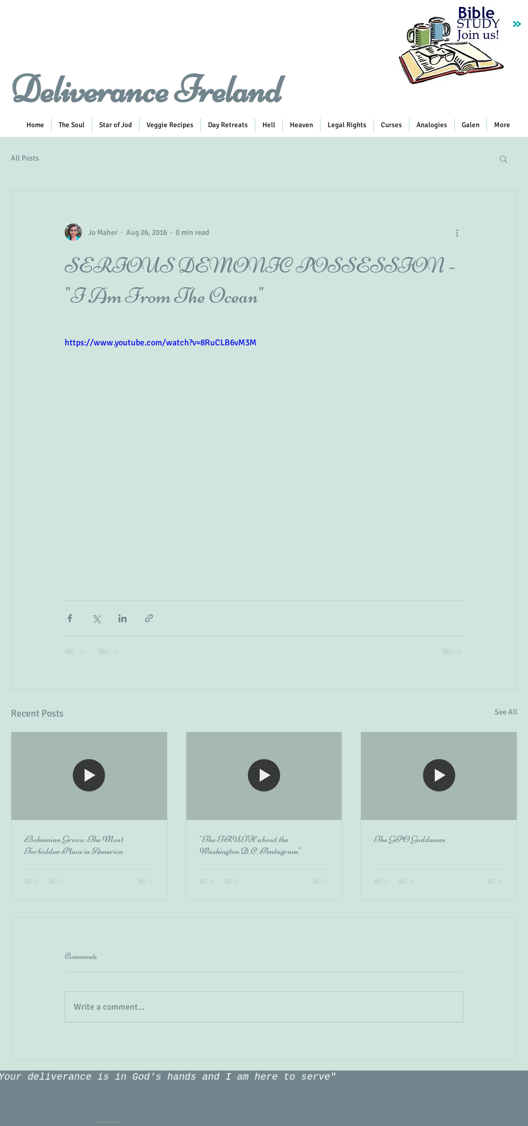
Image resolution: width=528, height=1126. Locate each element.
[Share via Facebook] (70, 618)
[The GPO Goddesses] (439, 775)
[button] (170, 125)
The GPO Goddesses (410, 839)
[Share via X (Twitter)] (96, 618)
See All (506, 712)
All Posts (25, 158)
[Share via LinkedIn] (122, 618)
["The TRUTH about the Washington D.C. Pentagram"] (264, 775)
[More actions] (456, 232)
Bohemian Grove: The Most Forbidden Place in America (73, 845)
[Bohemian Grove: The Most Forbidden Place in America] (89, 775)
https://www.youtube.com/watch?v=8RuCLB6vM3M (160, 342)
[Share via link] (149, 618)
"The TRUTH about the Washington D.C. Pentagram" (250, 845)
